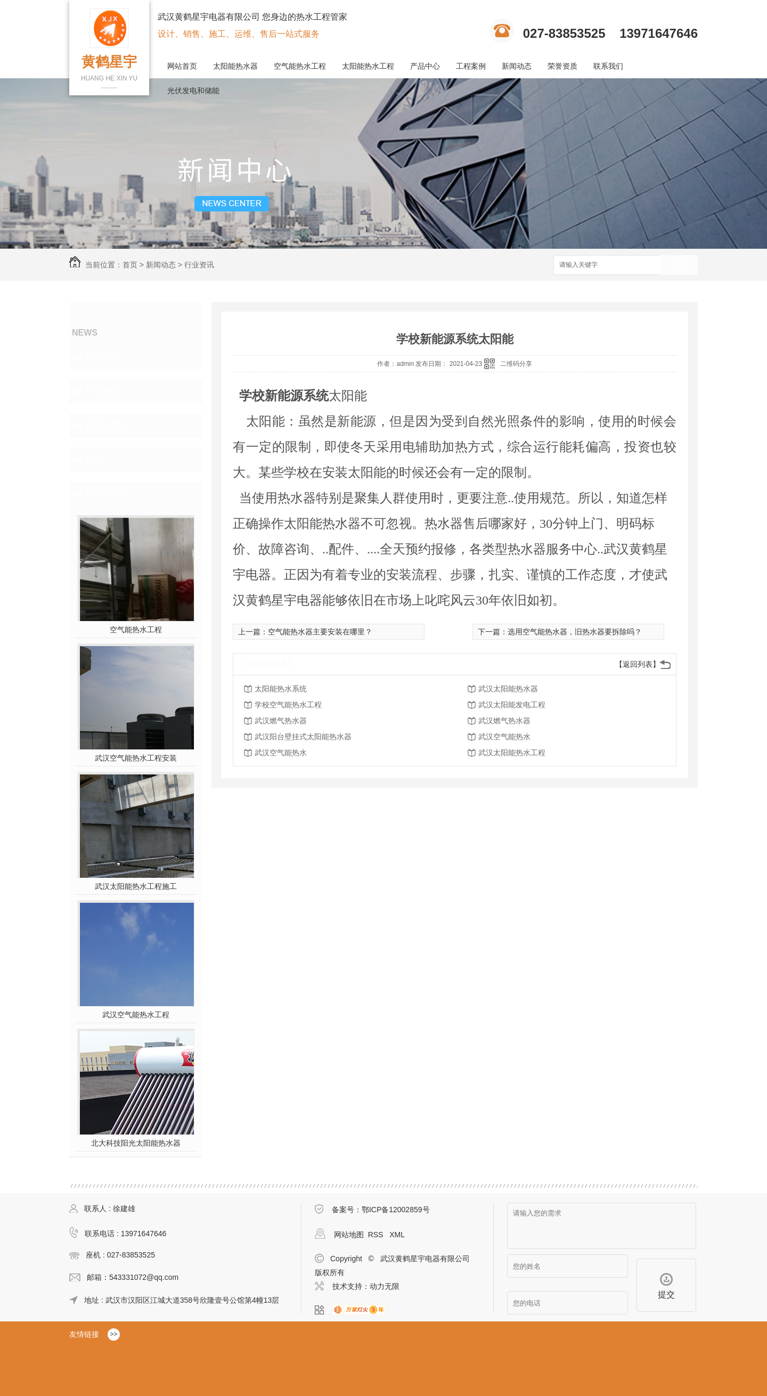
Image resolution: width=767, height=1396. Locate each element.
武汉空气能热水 (504, 736)
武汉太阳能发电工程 (511, 704)
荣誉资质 (562, 66)
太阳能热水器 (235, 66)
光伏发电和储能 (193, 90)
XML (397, 1234)
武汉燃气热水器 (281, 720)
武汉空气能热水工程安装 (136, 758)
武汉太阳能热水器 (508, 688)
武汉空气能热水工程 (135, 1014)
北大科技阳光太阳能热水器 (136, 1143)
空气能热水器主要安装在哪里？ (320, 631)
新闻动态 (517, 66)
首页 (130, 264)
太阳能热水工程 (368, 66)
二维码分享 (516, 364)
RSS (377, 1234)
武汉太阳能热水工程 (511, 752)
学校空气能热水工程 (288, 704)
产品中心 (425, 66)
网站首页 (182, 66)
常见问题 (104, 425)
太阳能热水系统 (281, 688)
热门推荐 (104, 493)
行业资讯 (199, 264)
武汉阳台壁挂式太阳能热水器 (303, 736)
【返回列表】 (637, 664)
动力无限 (384, 1286)
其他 (94, 459)
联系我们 (608, 66)
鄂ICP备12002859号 (396, 1209)
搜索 (679, 265)
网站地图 (349, 1234)
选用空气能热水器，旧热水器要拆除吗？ (575, 631)
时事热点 (104, 357)
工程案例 (471, 66)
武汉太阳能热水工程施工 (136, 886)
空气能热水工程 (300, 66)
